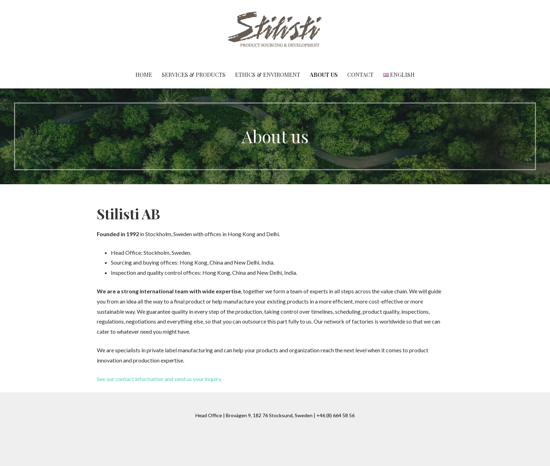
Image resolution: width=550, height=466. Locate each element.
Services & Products (194, 74)
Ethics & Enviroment (267, 74)
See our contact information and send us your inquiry (159, 378)
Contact (360, 74)
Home (143, 74)
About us (324, 74)
